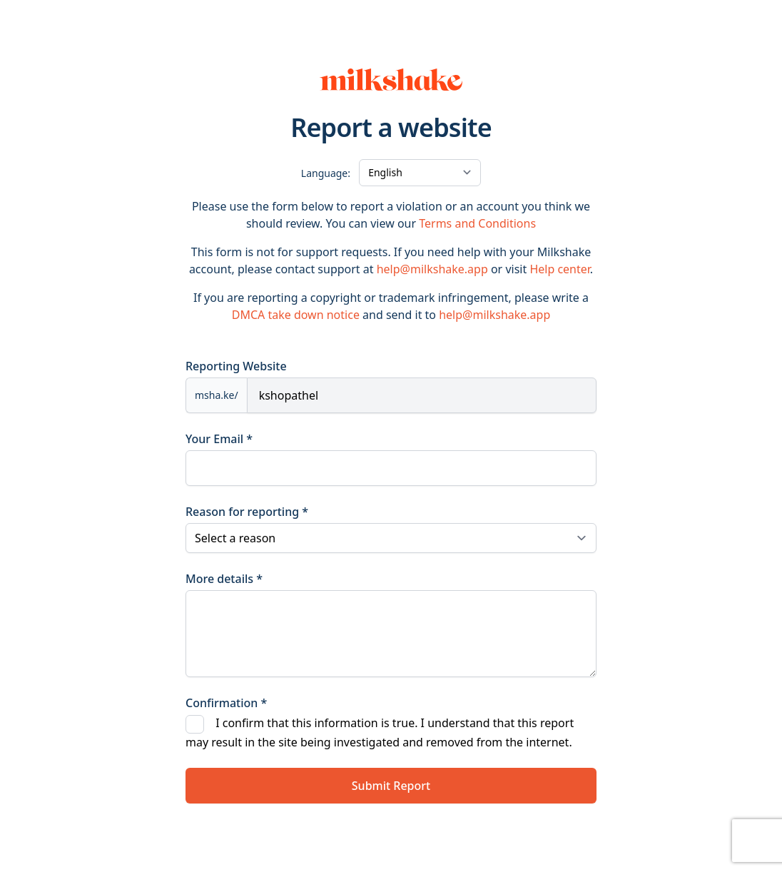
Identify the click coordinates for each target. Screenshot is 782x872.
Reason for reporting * (247, 511)
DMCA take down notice (296, 315)
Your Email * (219, 439)
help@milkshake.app (432, 269)
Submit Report (391, 786)
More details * (224, 579)
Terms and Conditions (477, 223)
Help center (559, 269)
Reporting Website (236, 366)
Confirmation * (226, 703)
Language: (325, 173)
